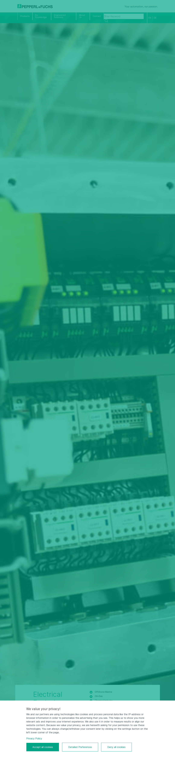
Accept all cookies (42, 747)
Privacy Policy (34, 738)
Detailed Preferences (80, 747)
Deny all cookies (116, 747)
